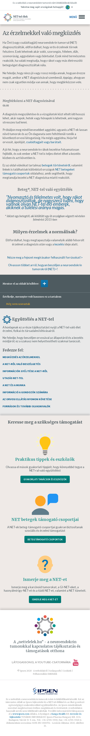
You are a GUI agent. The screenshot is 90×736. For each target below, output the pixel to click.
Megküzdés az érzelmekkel (21, 357)
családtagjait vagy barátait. (44, 142)
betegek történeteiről (56, 165)
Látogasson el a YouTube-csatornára (45, 662)
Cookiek (67, 670)
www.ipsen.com (21, 714)
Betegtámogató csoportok (45, 539)
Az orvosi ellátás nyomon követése (27, 399)
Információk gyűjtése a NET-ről (25, 371)
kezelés (59, 244)
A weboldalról (40, 670)
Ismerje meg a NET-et (45, 599)
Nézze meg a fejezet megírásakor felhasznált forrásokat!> (45, 257)
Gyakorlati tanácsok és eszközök (45, 479)
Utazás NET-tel (13, 378)
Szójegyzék (55, 670)
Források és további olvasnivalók (26, 406)
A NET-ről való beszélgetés (21, 364)
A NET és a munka (14, 385)
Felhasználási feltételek (45, 674)
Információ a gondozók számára (25, 392)
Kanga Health (58, 714)
